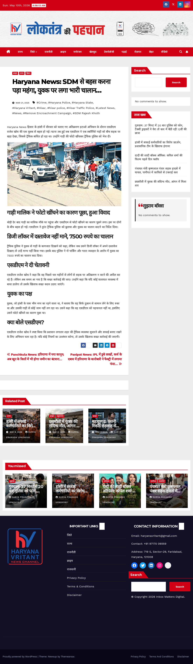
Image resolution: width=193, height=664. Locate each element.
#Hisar (41, 108)
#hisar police (56, 108)
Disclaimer (74, 595)
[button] (180, 51)
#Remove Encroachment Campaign (47, 113)
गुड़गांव (12, 481)
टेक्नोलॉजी (109, 51)
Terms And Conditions (161, 656)
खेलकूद (92, 51)
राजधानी (71, 569)
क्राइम (63, 51)
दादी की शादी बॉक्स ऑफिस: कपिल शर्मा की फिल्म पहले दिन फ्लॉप (119, 491)
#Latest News (105, 108)
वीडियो (164, 51)
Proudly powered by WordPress (20, 656)
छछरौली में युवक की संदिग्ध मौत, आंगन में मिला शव (63, 426)
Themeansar (67, 656)
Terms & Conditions (80, 586)
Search (140, 70)
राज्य (20, 51)
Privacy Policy (76, 578)
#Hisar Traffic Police (80, 108)
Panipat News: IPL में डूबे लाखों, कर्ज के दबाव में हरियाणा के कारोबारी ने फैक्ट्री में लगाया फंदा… (95, 359)
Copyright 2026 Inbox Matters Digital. (158, 596)
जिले (32, 51)
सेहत (151, 51)
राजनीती (49, 51)
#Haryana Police (59, 102)
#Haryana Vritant (23, 108)
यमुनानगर (60, 416)
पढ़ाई (124, 51)
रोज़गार (137, 51)
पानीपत (153, 481)
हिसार (28, 73)
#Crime (41, 102)
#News (17, 113)
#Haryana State (82, 102)
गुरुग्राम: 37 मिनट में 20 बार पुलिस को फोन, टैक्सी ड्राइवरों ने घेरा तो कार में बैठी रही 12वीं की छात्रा (161, 129)
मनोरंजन (77, 51)
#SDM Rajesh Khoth (86, 113)
